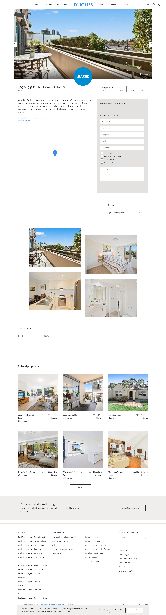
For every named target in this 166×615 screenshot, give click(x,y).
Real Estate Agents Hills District (31, 545)
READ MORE (22, 120)
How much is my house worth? (64, 537)
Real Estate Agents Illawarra (29, 549)
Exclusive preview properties (63, 549)
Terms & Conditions (57, 604)
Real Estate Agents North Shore (30, 569)
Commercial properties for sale (97, 545)
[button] (37, 5)
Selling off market (59, 545)
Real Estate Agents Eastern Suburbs (32, 541)
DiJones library (91, 557)
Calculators (56, 553)
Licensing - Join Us (126, 571)
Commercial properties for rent (97, 549)
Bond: (20, 336)
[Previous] (14, 44)
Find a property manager (128, 558)
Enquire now (122, 185)
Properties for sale (92, 537)
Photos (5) (147, 74)
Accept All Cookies (134, 610)
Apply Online (124, 567)
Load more (81, 487)
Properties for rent (92, 541)
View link (143, 213)
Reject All (118, 610)
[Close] (144, 609)
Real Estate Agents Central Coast (31, 537)
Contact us (123, 550)
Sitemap (70, 604)
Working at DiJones (92, 561)
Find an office (124, 563)
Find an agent (124, 554)
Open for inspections (60, 541)
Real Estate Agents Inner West (30, 553)
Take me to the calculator (130, 508)
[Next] (151, 44)
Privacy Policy (44, 604)
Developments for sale (94, 553)
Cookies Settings (102, 610)
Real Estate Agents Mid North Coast (32, 565)
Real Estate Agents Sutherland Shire (32, 598)
